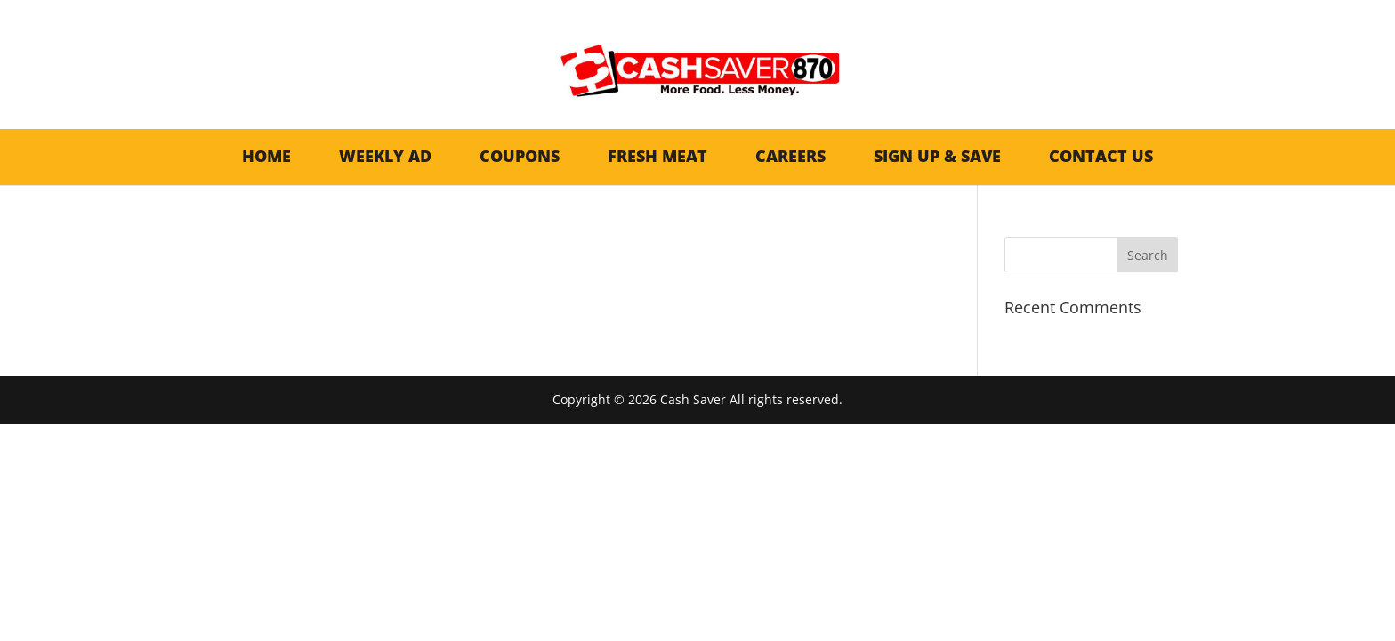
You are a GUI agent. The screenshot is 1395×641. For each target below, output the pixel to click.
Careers (790, 156)
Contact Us (1101, 156)
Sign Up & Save (937, 156)
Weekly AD (385, 156)
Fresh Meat (657, 156)
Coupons (520, 156)
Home (266, 156)
